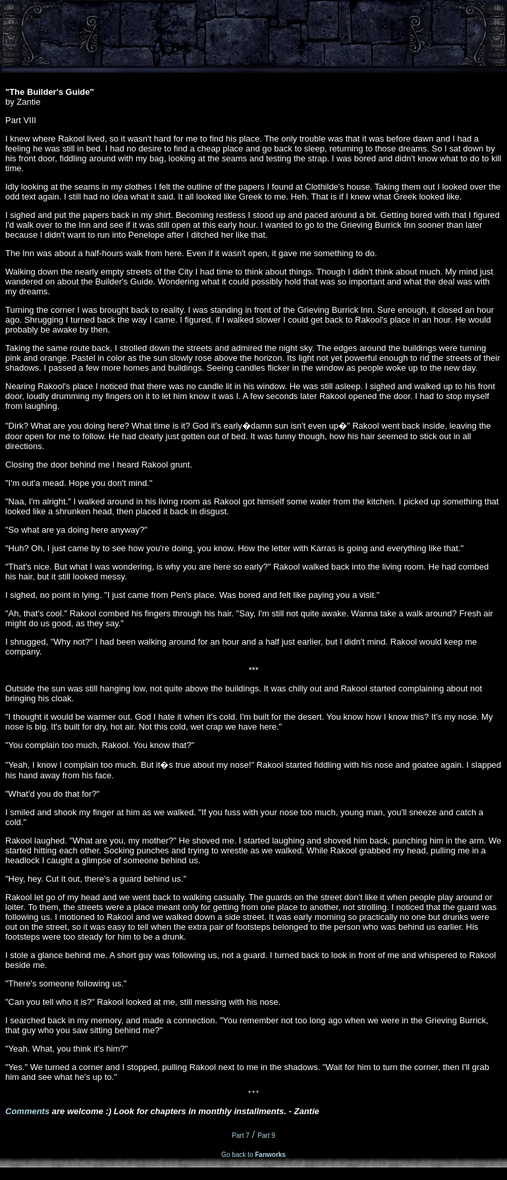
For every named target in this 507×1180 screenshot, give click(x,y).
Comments (27, 1113)
